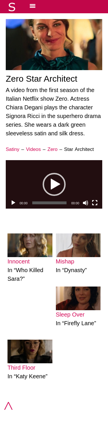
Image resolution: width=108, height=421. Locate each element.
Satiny (12, 149)
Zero (53, 149)
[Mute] (85, 203)
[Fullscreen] (95, 203)
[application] (54, 184)
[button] (54, 184)
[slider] (49, 202)
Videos (33, 149)
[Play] (13, 203)
